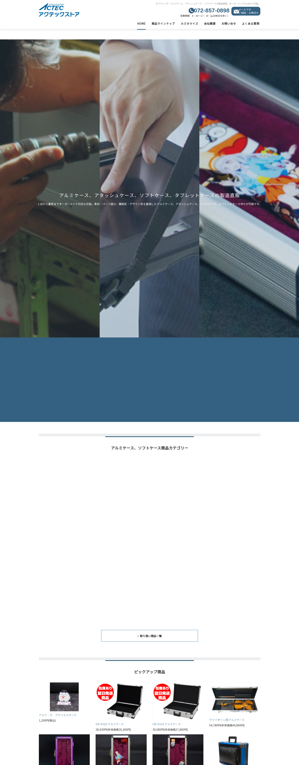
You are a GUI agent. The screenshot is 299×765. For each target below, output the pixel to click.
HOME (141, 23)
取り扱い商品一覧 (151, 636)
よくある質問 (250, 23)
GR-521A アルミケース (167, 724)
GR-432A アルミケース (110, 724)
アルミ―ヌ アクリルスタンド (58, 715)
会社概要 (210, 23)
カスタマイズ (189, 23)
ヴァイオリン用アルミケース (226, 720)
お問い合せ (228, 23)
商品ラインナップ (163, 23)
